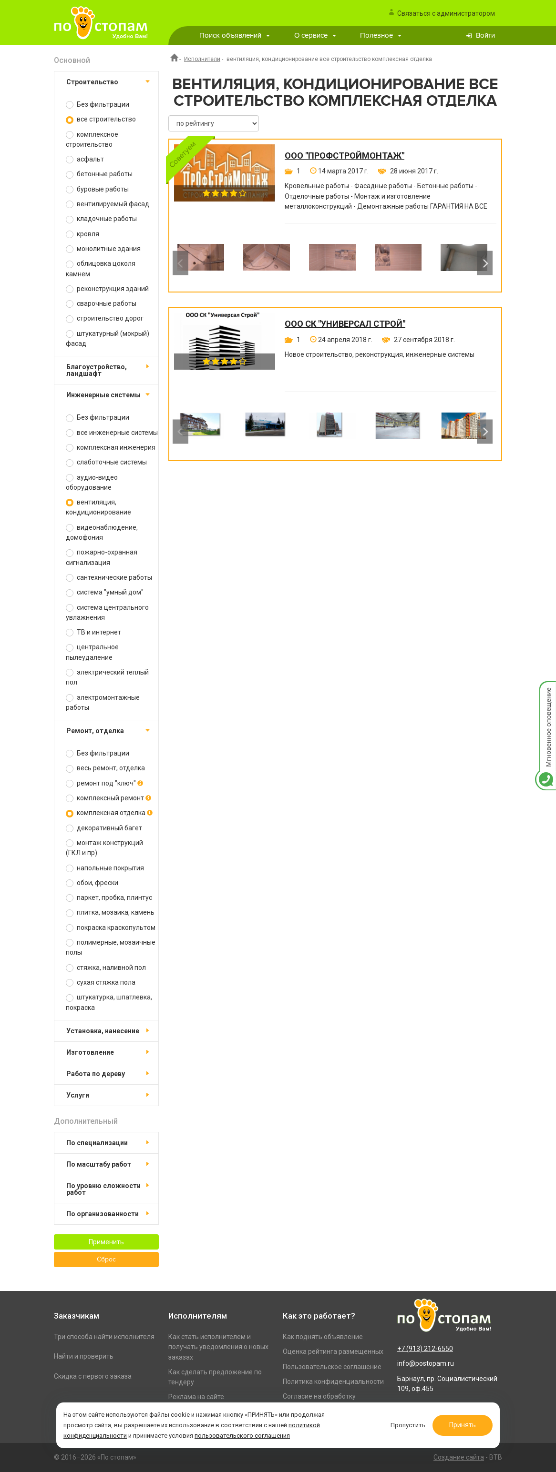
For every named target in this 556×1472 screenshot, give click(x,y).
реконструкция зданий (107, 289)
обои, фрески (92, 883)
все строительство (101, 119)
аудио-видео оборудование (92, 482)
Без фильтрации (97, 105)
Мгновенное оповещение (545, 691)
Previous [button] (180, 263)
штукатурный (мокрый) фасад (107, 338)
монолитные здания (103, 249)
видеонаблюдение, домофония (102, 532)
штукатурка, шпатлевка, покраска (109, 1002)
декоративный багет (104, 828)
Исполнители (202, 59)
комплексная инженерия (110, 448)
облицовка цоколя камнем (100, 268)
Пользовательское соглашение (332, 1367)
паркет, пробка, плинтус (109, 898)
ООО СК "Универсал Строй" (345, 324)
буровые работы (97, 189)
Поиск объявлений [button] (234, 35)
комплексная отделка (109, 813)
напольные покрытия (105, 868)
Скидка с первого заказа (93, 1376)
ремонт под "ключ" (104, 783)
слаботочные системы (106, 462)
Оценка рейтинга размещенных (333, 1351)
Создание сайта (458, 1457)
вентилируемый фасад (107, 204)
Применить (106, 1242)
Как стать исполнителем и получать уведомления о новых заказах (218, 1347)
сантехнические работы (109, 578)
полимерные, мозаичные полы (110, 947)
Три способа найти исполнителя (104, 1337)
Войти (485, 35)
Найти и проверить (83, 1356)
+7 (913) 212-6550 (425, 1348)
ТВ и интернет (93, 632)
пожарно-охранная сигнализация (101, 557)
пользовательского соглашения (242, 1435)
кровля (82, 234)
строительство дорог (105, 318)
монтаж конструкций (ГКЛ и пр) (104, 848)
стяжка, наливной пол (106, 968)
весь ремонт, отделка (105, 768)
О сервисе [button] (315, 35)
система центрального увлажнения (107, 612)
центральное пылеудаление (92, 652)
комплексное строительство (92, 139)
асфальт (85, 159)
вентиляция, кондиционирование (98, 507)
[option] (201, 263)
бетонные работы (99, 174)
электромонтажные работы (103, 702)
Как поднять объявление (323, 1337)
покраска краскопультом (110, 928)
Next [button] (485, 263)
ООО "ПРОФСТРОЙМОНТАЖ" (344, 155)
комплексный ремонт (108, 798)
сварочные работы (101, 304)
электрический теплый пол (107, 677)
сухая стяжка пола (100, 982)
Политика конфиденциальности (333, 1381)
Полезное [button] (381, 35)
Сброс (106, 1259)
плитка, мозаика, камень (110, 912)
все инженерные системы (112, 433)
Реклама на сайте (196, 1397)
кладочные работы (101, 219)
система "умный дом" (105, 592)
